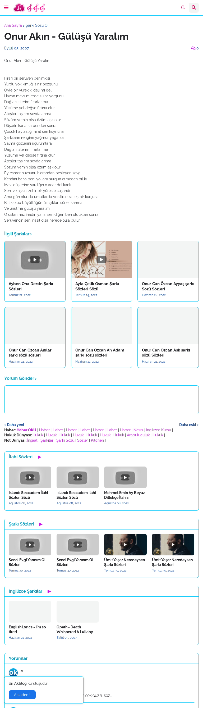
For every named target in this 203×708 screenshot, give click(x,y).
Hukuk (38, 435)
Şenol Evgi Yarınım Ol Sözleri (27, 562)
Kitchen (97, 440)
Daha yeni (15, 425)
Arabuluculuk (138, 435)
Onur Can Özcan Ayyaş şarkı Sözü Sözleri (168, 286)
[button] (6, 7)
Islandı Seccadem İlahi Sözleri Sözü (28, 495)
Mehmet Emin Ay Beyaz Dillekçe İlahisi (124, 495)
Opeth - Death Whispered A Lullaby (75, 629)
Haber (44, 430)
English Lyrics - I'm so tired (27, 629)
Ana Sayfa (13, 25)
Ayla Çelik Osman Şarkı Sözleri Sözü (97, 286)
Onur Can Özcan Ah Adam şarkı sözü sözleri (99, 353)
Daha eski (187, 425)
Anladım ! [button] (22, 695)
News (138, 430)
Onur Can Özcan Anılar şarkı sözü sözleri (30, 353)
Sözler (82, 440)
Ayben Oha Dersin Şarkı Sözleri (31, 286)
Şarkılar (46, 440)
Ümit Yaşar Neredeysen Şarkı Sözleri (124, 562)
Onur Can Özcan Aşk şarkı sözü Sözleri (166, 353)
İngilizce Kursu (158, 430)
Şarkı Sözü (65, 440)
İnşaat (32, 440)
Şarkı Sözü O (37, 25)
